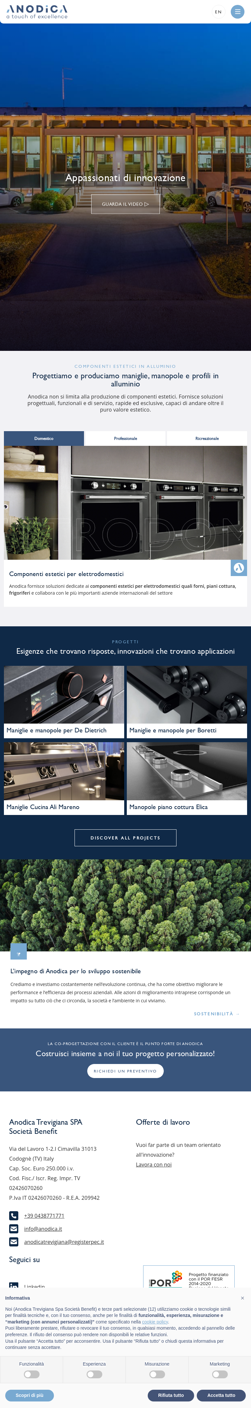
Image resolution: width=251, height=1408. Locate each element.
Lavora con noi (154, 1164)
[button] (242, 1298)
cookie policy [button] (155, 1321)
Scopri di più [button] (29, 1395)
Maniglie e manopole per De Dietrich (57, 730)
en (218, 11)
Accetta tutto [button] (221, 1395)
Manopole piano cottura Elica (168, 807)
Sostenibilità (217, 1013)
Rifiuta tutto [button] (171, 1395)
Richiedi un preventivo (125, 1071)
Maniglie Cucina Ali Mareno (43, 807)
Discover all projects (125, 838)
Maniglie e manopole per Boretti (172, 730)
